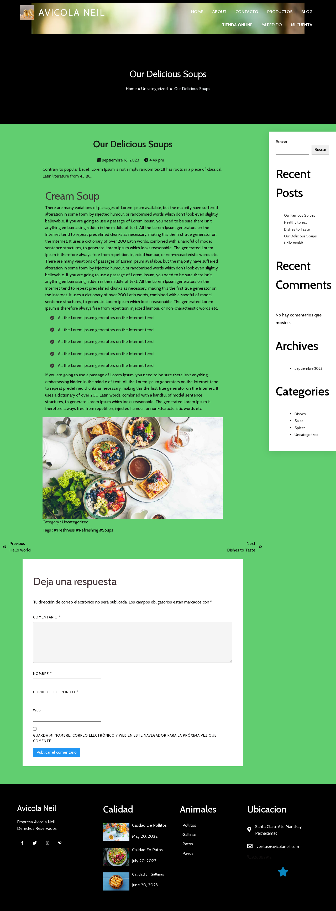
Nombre (42, 673)
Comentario (47, 617)
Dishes (300, 414)
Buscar (281, 141)
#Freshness (65, 530)
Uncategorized (154, 88)
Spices (300, 427)
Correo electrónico (55, 692)
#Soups (106, 530)
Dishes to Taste (297, 229)
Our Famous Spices (299, 215)
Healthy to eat (295, 222)
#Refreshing (87, 530)
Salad (299, 420)
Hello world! (293, 243)
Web (37, 710)
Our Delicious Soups (300, 236)
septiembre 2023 (308, 368)
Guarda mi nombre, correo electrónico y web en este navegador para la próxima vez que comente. (125, 738)
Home (131, 88)
